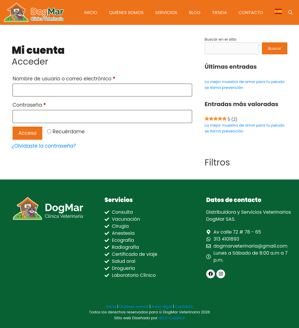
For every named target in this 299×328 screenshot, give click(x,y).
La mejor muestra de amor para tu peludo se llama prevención (244, 128)
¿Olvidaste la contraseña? (44, 145)
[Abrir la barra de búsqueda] (290, 12)
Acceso (27, 133)
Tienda (219, 12)
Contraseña (43, 104)
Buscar (274, 48)
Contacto (251, 12)
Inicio (90, 12)
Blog (194, 12)
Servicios (166, 12)
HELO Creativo (172, 318)
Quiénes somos (126, 12)
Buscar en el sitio (221, 39)
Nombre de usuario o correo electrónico (78, 78)
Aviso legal (162, 306)
